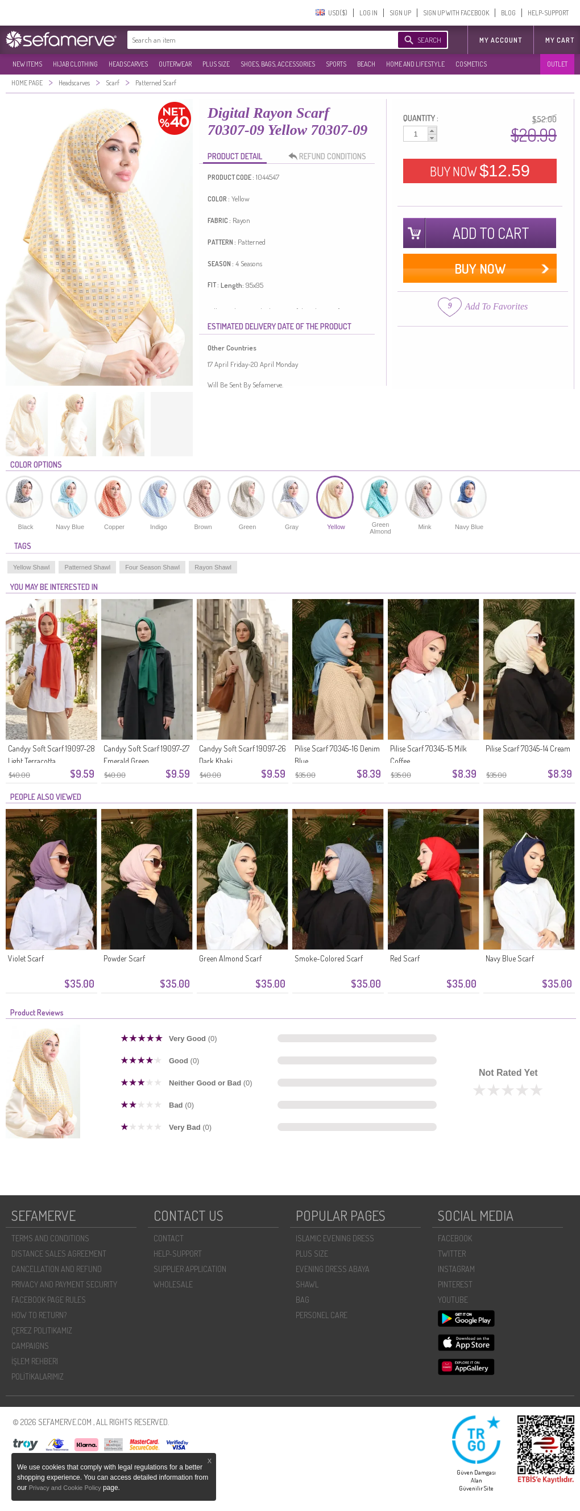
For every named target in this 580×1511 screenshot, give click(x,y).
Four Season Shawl (152, 567)
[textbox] (251, 40)
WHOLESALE (173, 1284)
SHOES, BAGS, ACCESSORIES (278, 64)
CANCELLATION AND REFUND (56, 1269)
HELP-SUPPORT (548, 13)
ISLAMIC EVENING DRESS (335, 1238)
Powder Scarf (124, 958)
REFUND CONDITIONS (330, 156)
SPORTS (336, 64)
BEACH (366, 64)
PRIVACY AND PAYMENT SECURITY (64, 1284)
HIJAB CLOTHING (75, 64)
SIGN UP (400, 13)
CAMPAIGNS (30, 1346)
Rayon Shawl (212, 567)
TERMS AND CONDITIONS (50, 1238)
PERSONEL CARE (321, 1315)
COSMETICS (471, 64)
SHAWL (307, 1284)
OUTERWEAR (175, 64)
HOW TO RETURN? (39, 1315)
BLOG (508, 13)
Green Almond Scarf (230, 958)
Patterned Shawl (87, 567)
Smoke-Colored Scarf (329, 958)
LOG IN (368, 13)
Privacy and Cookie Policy (66, 1487)
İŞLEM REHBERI (34, 1361)
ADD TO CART (491, 233)
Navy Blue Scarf (510, 958)
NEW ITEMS (27, 64)
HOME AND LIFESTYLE (415, 64)
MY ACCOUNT (500, 40)
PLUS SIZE (216, 64)
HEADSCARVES (128, 64)
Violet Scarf (26, 958)
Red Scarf (405, 958)
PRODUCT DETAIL (235, 156)
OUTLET (557, 64)
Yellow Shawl (31, 567)
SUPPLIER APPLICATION (190, 1269)
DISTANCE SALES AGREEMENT (58, 1253)
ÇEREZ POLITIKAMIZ (41, 1330)
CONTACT (169, 1238)
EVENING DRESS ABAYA (333, 1269)
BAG (302, 1299)
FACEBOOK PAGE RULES (48, 1299)
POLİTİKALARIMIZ (37, 1376)
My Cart (559, 40)
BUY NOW (480, 171)
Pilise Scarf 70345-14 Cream (528, 748)
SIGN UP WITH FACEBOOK (456, 13)
